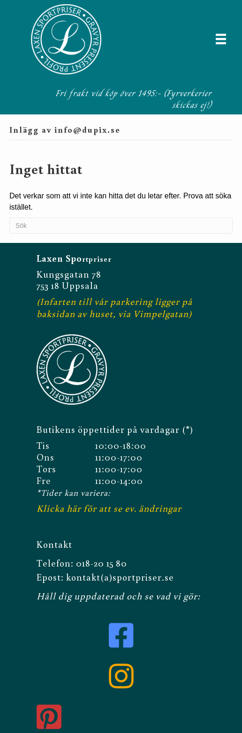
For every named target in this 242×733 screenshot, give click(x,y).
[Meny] (221, 39)
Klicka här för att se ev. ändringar (109, 506)
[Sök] (121, 226)
